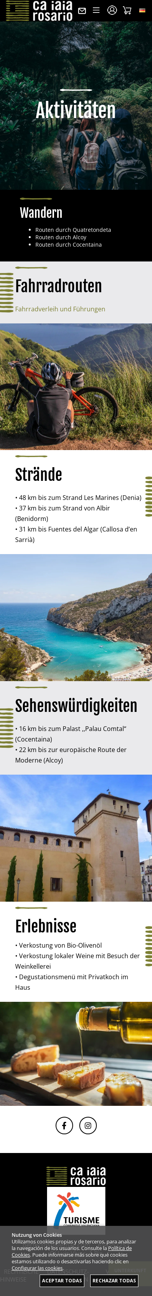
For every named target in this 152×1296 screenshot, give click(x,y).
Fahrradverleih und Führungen (60, 309)
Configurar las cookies (37, 1268)
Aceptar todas (62, 1280)
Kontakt (82, 11)
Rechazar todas (114, 1280)
